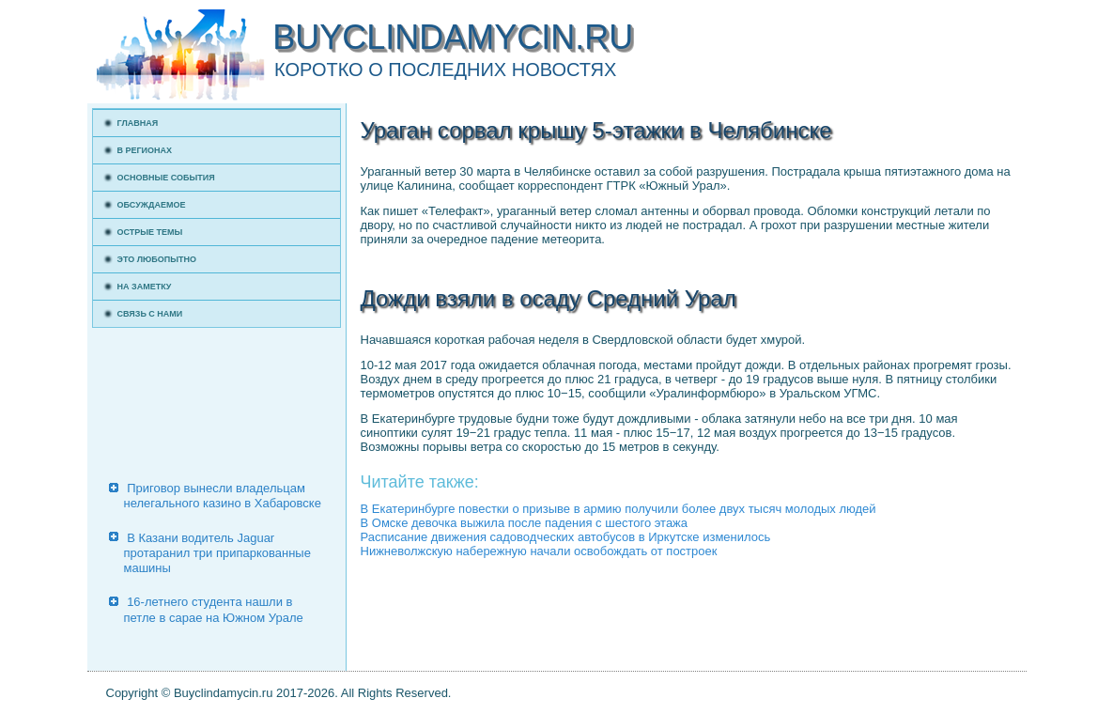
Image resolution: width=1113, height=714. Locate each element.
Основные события (166, 177)
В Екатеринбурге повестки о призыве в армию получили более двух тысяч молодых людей (618, 509)
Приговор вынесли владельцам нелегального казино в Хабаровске (222, 495)
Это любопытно (157, 259)
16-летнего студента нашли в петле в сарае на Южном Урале (213, 609)
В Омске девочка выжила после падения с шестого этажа (524, 523)
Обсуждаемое (151, 205)
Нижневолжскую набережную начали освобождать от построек (539, 551)
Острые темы (150, 232)
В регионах (145, 150)
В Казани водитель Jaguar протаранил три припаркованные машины (217, 553)
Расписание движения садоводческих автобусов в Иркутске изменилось (566, 537)
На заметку (144, 286)
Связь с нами (150, 313)
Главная (138, 123)
